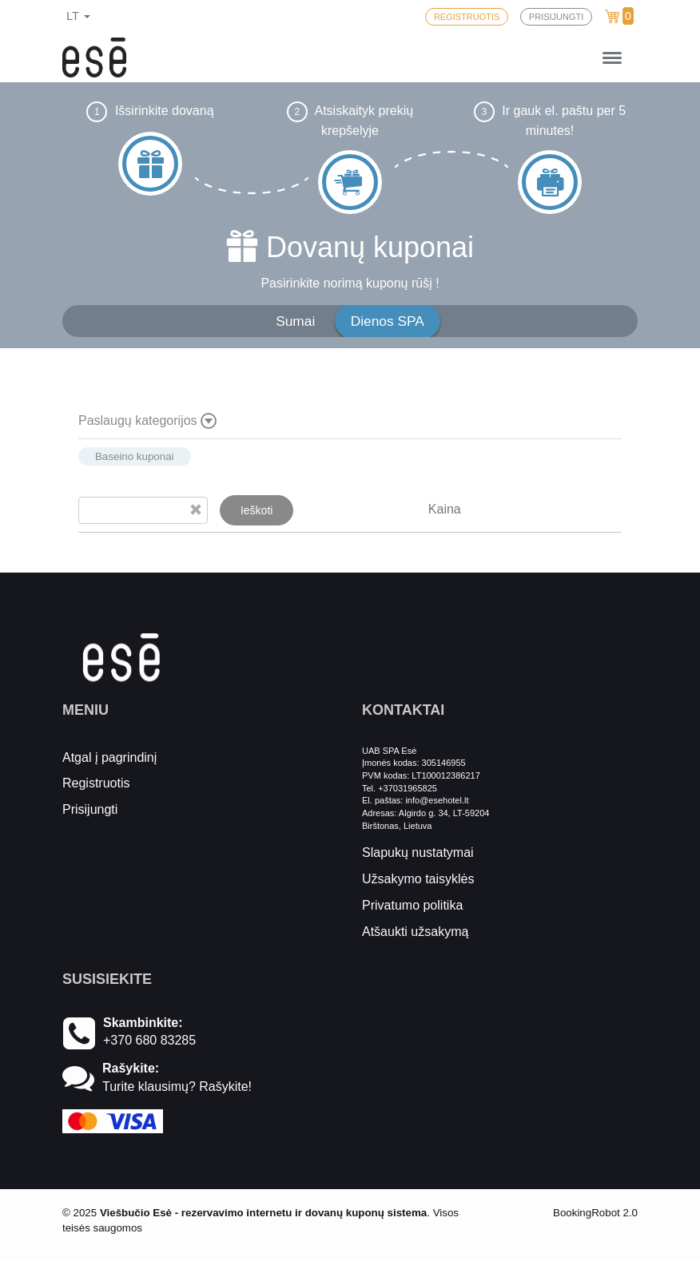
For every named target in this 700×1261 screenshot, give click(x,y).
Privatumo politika (412, 905)
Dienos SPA (387, 321)
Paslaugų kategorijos (147, 421)
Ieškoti (256, 510)
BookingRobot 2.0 (595, 1213)
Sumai (295, 321)
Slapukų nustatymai (418, 852)
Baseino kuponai (134, 456)
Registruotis (95, 783)
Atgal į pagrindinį (109, 757)
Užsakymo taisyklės (418, 879)
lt (78, 16)
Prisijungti (89, 809)
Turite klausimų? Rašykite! (177, 1086)
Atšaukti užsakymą (415, 931)
